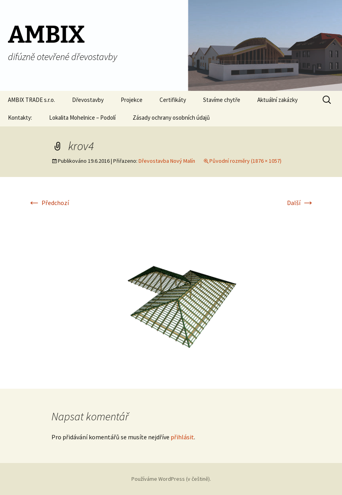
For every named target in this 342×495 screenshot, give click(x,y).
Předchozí (48, 203)
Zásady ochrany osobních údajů (171, 117)
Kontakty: (20, 117)
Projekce (131, 100)
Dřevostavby (88, 100)
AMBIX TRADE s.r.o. (31, 100)
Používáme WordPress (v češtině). (171, 478)
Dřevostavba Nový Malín (167, 160)
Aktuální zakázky (277, 100)
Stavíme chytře (221, 100)
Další (300, 203)
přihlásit (182, 437)
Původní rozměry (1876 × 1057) (245, 160)
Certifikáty (173, 100)
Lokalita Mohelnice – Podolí (82, 117)
